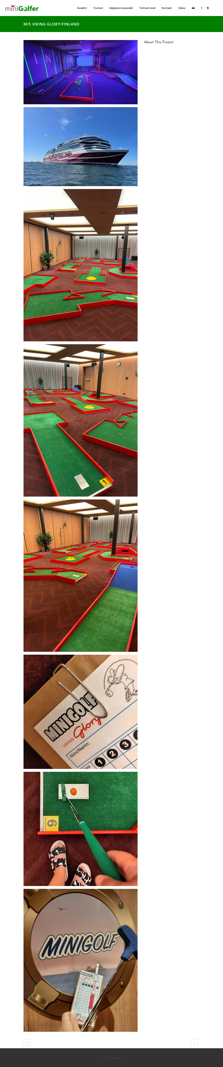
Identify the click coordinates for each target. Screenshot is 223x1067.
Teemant (117, 1057)
